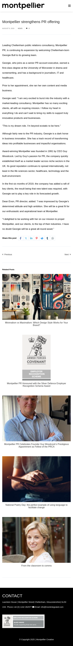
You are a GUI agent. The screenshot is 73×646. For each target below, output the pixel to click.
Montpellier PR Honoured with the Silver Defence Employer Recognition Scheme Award (36, 384)
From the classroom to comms (36, 565)
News (20, 28)
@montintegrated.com (53, 607)
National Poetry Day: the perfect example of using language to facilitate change (36, 506)
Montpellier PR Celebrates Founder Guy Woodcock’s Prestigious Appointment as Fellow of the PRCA (36, 445)
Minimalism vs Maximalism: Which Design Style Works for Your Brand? (36, 323)
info (42, 607)
